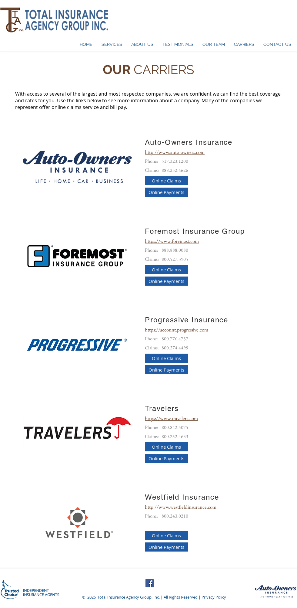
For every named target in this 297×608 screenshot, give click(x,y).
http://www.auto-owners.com (175, 152)
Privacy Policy (214, 597)
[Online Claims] (166, 180)
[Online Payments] (166, 192)
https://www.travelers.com (171, 418)
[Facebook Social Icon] (149, 583)
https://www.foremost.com (172, 241)
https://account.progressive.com (176, 329)
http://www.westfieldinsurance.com (180, 507)
